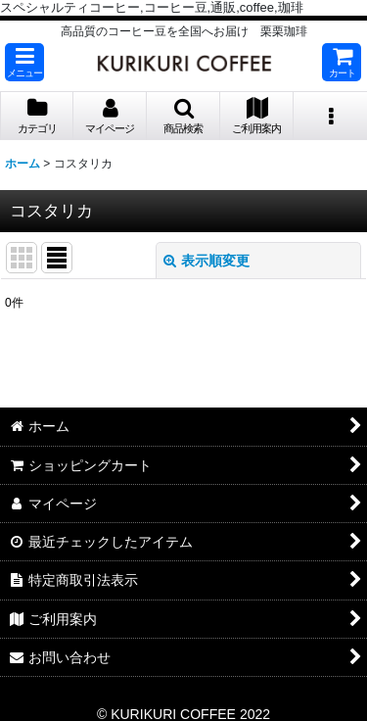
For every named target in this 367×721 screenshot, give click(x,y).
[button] (24, 62)
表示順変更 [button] (206, 260)
